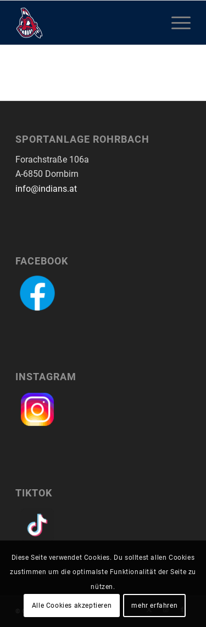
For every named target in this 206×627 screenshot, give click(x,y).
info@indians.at (46, 188)
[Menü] (175, 23)
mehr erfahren (154, 605)
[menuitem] (175, 23)
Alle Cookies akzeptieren (72, 605)
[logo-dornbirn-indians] (85, 23)
